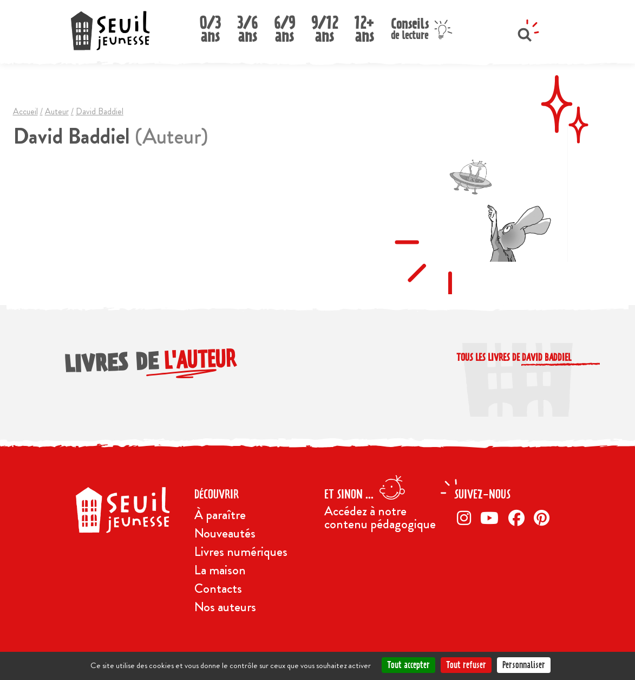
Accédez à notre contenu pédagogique (380, 517)
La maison (220, 570)
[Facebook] (519, 518)
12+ (364, 26)
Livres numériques (240, 551)
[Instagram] (466, 518)
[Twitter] (491, 518)
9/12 (324, 26)
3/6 (247, 26)
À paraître (220, 515)
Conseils (410, 27)
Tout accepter (408, 664)
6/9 (284, 26)
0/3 (210, 26)
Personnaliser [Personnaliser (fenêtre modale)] (523, 664)
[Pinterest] (544, 518)
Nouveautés (225, 533)
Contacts (218, 588)
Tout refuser (466, 664)
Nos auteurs (225, 607)
